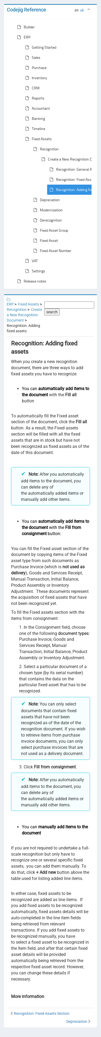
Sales (31, 58)
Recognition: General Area (72, 169)
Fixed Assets (37, 139)
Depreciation (45, 200)
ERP (22, 37)
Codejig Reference (26, 10)
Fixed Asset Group (49, 230)
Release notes (30, 281)
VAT (30, 261)
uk (82, 10)
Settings (34, 271)
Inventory (35, 78)
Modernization (47, 210)
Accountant (36, 108)
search (52, 312)
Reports (33, 98)
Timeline (34, 129)
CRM (31, 88)
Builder (25, 27)
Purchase (35, 68)
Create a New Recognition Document (24, 314)
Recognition (45, 149)
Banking (34, 119)
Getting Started (39, 47)
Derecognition (46, 220)
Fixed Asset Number (51, 251)
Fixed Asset (44, 241)
